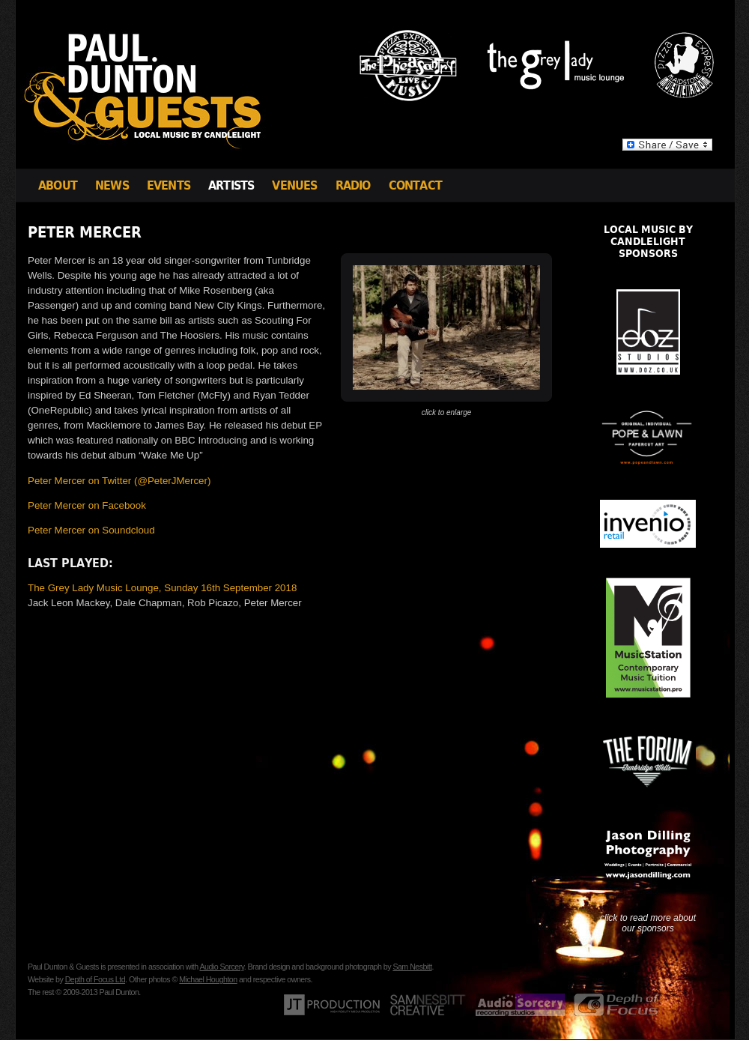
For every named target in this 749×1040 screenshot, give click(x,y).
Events (168, 185)
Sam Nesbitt (411, 966)
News (112, 185)
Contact (415, 185)
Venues (294, 185)
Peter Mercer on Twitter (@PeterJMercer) (119, 480)
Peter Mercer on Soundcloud (91, 530)
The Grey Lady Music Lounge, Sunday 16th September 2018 (162, 587)
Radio (353, 185)
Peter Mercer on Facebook (87, 505)
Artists (231, 185)
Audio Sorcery (221, 966)
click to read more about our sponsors (648, 923)
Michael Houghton (208, 979)
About (57, 185)
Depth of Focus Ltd (95, 979)
